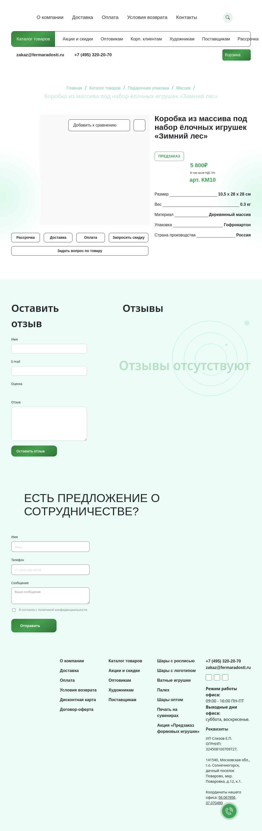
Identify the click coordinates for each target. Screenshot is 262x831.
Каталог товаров (33, 39)
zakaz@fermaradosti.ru (40, 54)
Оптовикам (112, 39)
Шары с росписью (175, 661)
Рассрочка (248, 39)
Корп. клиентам (146, 39)
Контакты (186, 17)
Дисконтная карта (78, 700)
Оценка (16, 384)
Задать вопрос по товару (79, 251)
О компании (50, 17)
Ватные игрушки (174, 680)
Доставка (82, 17)
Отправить (30, 625)
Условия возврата (147, 17)
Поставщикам (216, 39)
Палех (163, 690)
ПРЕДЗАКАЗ (169, 156)
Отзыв (15, 402)
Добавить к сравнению (94, 125)
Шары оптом (170, 700)
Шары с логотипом (176, 670)
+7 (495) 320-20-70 (93, 54)
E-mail (15, 361)
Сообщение (20, 583)
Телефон (17, 560)
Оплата (110, 17)
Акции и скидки (78, 39)
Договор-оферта (76, 709)
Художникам (182, 39)
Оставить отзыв (30, 451)
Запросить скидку (129, 237)
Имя (14, 339)
